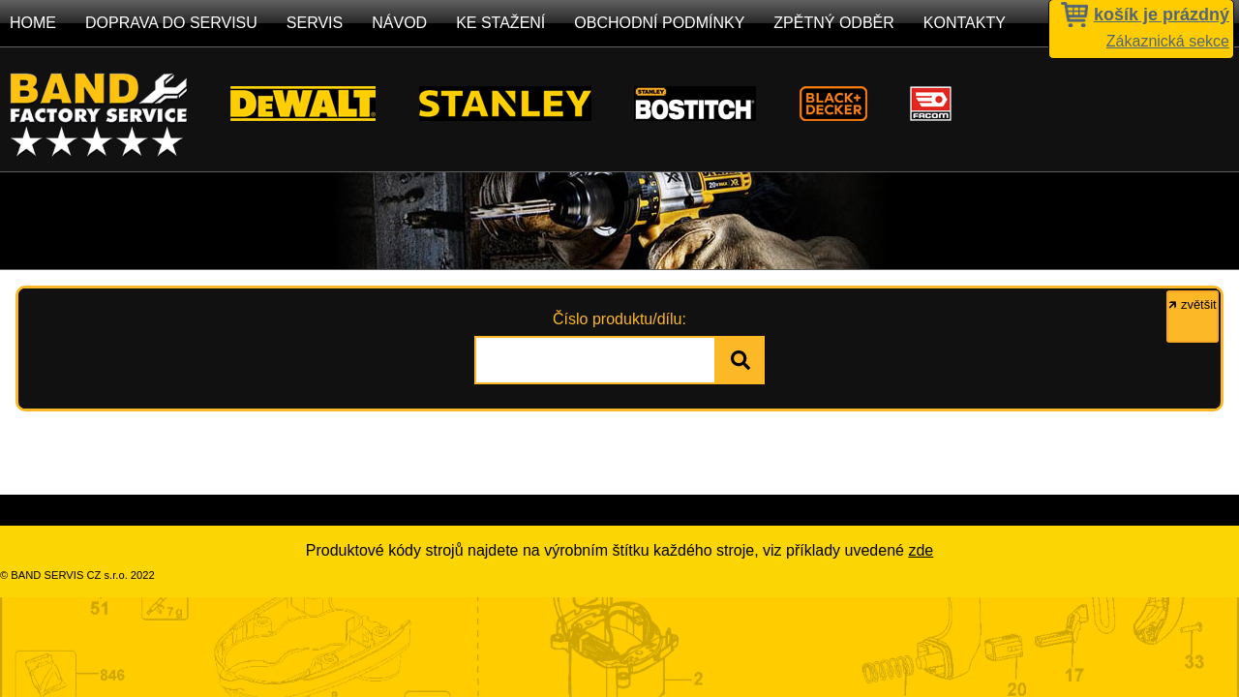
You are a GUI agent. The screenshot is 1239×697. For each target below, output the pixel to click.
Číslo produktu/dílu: (619, 319)
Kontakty (964, 23)
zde (920, 550)
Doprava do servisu (171, 23)
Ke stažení (500, 23)
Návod (399, 23)
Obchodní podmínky (659, 23)
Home (33, 23)
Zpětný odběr (833, 23)
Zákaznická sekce (1167, 41)
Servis (315, 23)
